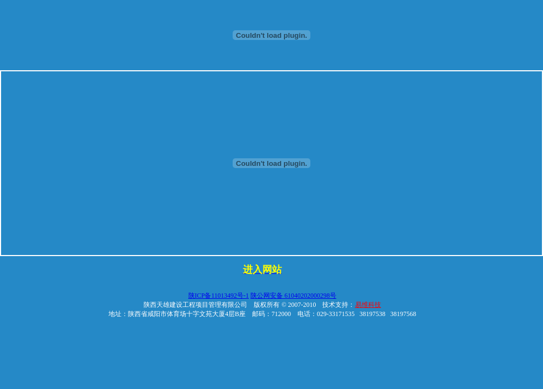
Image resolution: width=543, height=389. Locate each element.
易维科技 (368, 304)
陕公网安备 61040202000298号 (293, 295)
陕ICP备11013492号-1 (218, 295)
